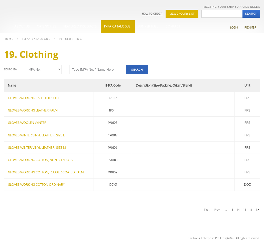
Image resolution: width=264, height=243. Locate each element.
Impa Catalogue (36, 39)
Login (234, 27)
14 (238, 209)
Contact (173, 26)
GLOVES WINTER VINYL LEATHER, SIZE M (37, 147)
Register (250, 27)
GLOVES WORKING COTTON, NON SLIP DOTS (40, 160)
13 (231, 209)
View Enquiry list (181, 13)
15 (244, 209)
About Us (22, 26)
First (206, 209)
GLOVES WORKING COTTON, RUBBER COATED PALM (46, 172)
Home (9, 39)
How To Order (152, 13)
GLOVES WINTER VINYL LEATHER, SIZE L (36, 135)
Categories (46, 26)
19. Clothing (70, 39)
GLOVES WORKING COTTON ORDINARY (36, 184)
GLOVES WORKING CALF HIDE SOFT (33, 98)
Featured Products (80, 26)
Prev (217, 209)
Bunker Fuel (148, 26)
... (226, 209)
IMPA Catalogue (117, 26)
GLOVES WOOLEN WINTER (27, 122)
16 (250, 209)
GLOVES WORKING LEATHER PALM (32, 110)
